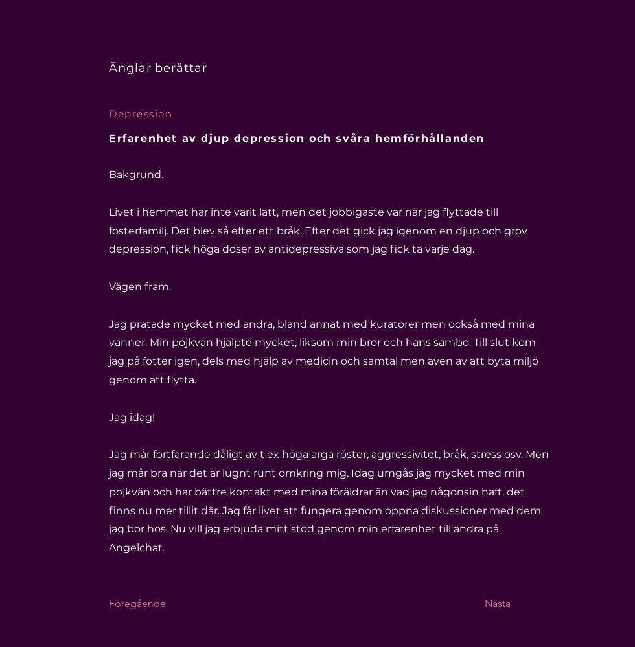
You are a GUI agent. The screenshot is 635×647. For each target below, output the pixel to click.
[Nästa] (517, 604)
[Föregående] (151, 604)
